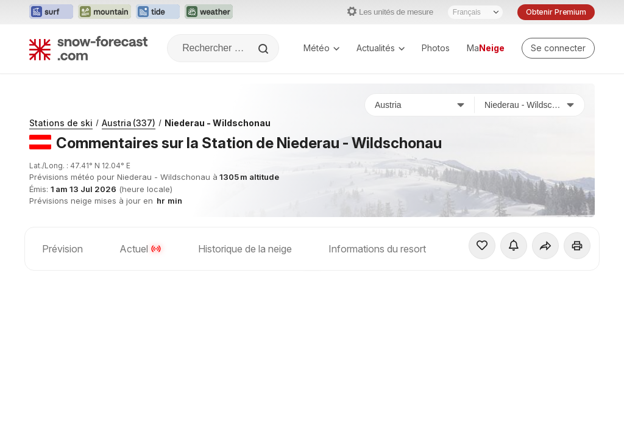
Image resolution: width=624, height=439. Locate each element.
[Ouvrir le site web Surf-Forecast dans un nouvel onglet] (51, 12)
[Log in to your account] (558, 48)
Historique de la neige (245, 249)
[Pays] (420, 105)
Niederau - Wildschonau (218, 123)
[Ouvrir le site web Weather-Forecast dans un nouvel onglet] (209, 12)
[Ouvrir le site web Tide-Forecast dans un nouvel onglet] (158, 12)
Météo (321, 48)
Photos (436, 48)
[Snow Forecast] (88, 48)
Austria (128, 123)
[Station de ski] (529, 105)
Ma (486, 48)
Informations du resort (377, 249)
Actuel (140, 249)
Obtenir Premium (556, 11)
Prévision (62, 249)
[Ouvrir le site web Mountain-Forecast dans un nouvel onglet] (104, 12)
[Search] (264, 49)
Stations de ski (61, 123)
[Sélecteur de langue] (475, 12)
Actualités (380, 48)
